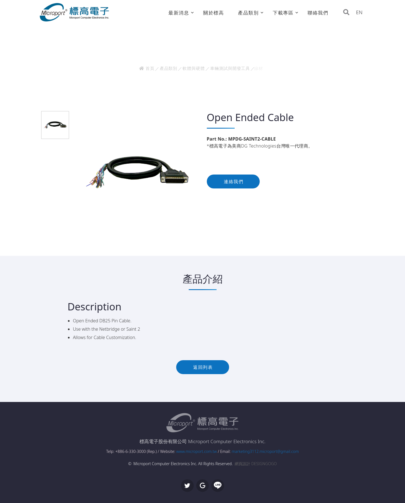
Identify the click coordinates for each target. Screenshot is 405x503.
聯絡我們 (318, 12)
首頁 (146, 68)
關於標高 (213, 12)
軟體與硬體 (194, 68)
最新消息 (178, 12)
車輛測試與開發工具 (230, 68)
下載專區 (283, 12)
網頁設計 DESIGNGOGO (256, 463)
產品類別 (248, 12)
